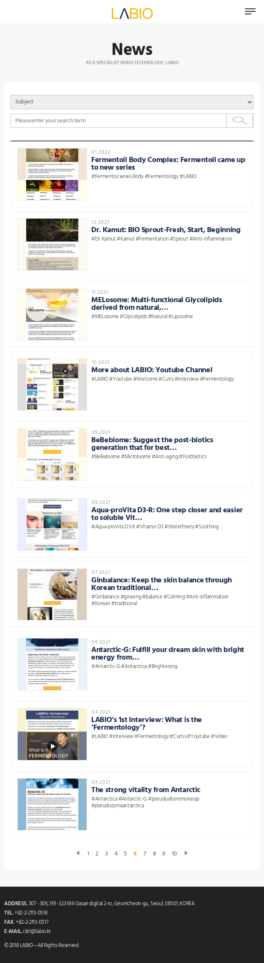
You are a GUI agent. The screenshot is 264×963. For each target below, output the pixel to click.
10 (174, 854)
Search (240, 121)
